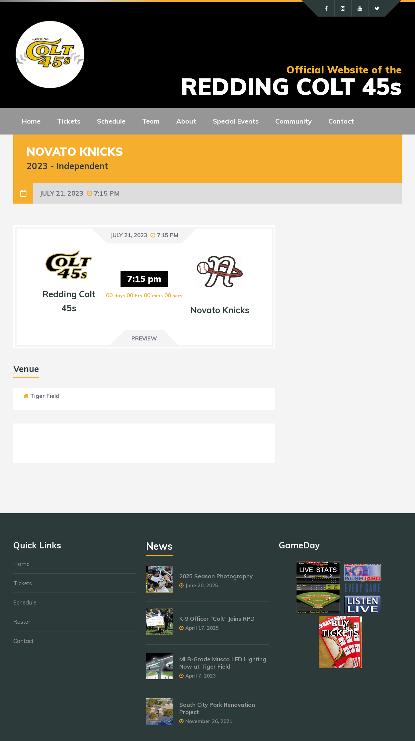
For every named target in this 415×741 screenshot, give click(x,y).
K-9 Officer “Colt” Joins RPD (217, 618)
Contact (23, 641)
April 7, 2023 (200, 676)
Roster (22, 621)
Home (21, 564)
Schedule (25, 602)
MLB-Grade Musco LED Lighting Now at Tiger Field (222, 663)
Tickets (22, 583)
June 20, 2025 (201, 585)
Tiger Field (44, 395)
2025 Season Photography (216, 576)
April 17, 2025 (202, 628)
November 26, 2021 (208, 721)
